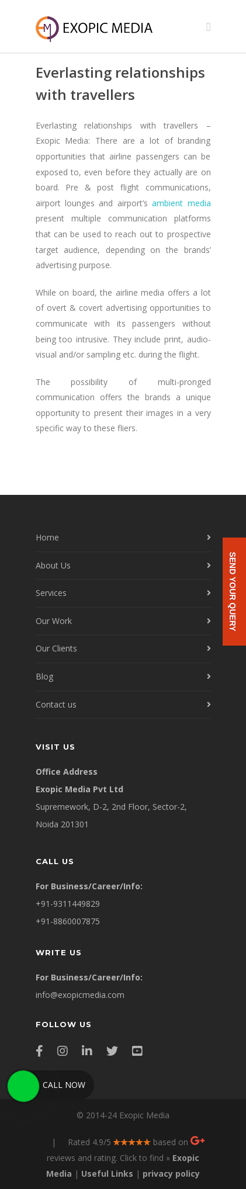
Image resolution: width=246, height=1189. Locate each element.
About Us (53, 565)
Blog (44, 676)
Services (51, 592)
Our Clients (56, 648)
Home (47, 537)
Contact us (56, 704)
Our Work (54, 620)
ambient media (181, 203)
